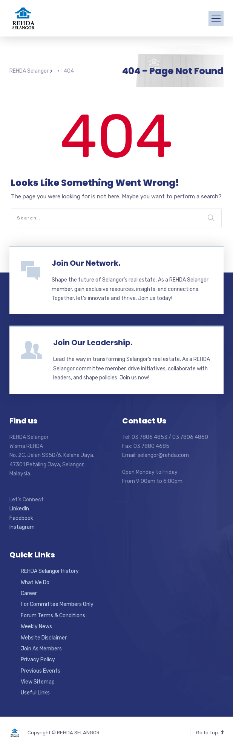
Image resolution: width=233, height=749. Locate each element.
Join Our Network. (86, 263)
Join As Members (41, 648)
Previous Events (40, 671)
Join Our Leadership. (92, 342)
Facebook (21, 518)
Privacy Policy (38, 659)
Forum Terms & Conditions (53, 615)
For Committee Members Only (57, 604)
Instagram (22, 527)
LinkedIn (19, 508)
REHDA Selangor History (50, 571)
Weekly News (36, 626)
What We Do (35, 582)
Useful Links (35, 693)
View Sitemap (38, 682)
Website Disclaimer (44, 638)
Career (29, 593)
